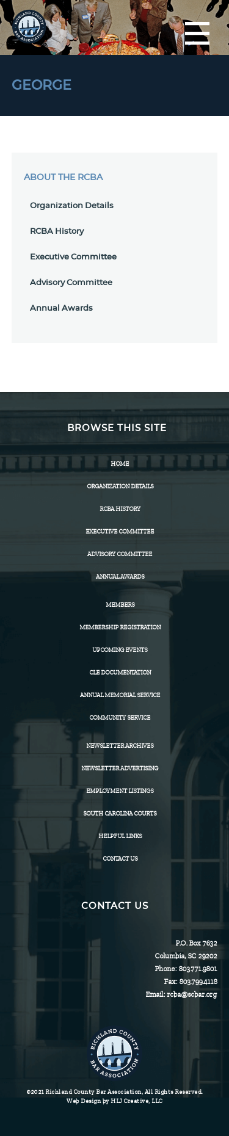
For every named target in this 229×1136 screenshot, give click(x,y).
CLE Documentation (120, 672)
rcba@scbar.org (192, 994)
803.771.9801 (197, 968)
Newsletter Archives (119, 745)
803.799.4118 (198, 981)
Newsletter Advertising (119, 768)
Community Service (119, 717)
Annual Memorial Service (120, 695)
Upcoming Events (119, 649)
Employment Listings (119, 790)
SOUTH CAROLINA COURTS (119, 813)
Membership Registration (120, 627)
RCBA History (57, 232)
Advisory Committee (71, 283)
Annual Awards (61, 309)
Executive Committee (73, 257)
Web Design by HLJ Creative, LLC (114, 1101)
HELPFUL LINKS (120, 836)
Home (120, 463)
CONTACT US (120, 858)
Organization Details (72, 206)
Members (120, 604)
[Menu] (197, 34)
